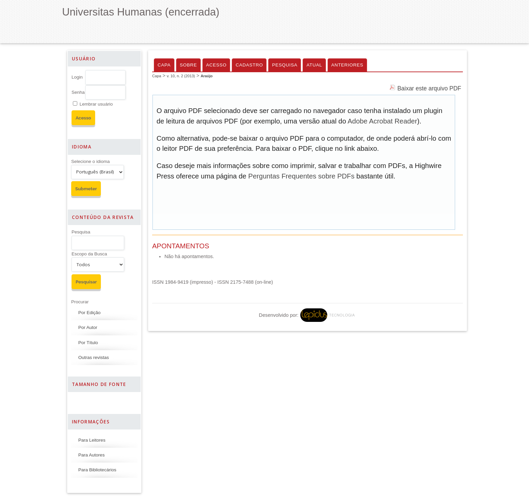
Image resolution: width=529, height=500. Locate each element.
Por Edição (89, 312)
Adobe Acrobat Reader (382, 121)
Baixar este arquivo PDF (429, 88)
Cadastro (249, 64)
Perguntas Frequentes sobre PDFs (301, 176)
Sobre (188, 64)
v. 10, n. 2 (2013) (181, 76)
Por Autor (87, 327)
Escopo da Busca (89, 253)
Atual (314, 64)
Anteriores (347, 64)
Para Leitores (91, 440)
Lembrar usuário (96, 104)
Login (77, 77)
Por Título (88, 342)
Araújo (207, 76)
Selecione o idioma (90, 161)
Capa (164, 64)
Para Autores (91, 454)
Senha (78, 92)
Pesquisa (81, 231)
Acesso (216, 64)
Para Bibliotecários (97, 469)
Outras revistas (93, 357)
